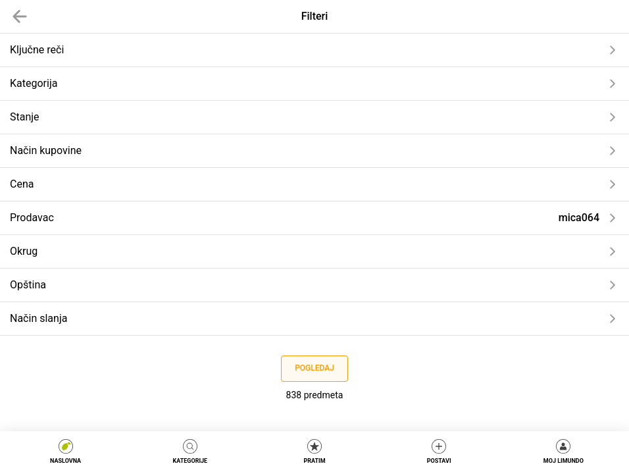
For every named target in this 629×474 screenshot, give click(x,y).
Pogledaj (314, 368)
